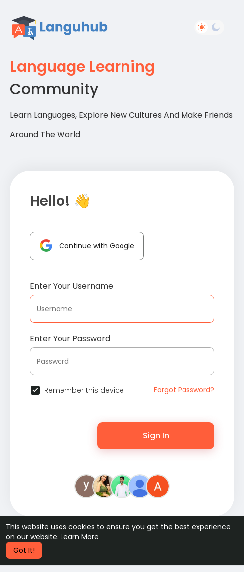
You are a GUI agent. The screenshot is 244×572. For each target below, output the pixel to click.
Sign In (156, 435)
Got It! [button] (24, 550)
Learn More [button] (80, 537)
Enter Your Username (71, 286)
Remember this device (84, 390)
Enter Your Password (70, 338)
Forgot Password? (184, 390)
